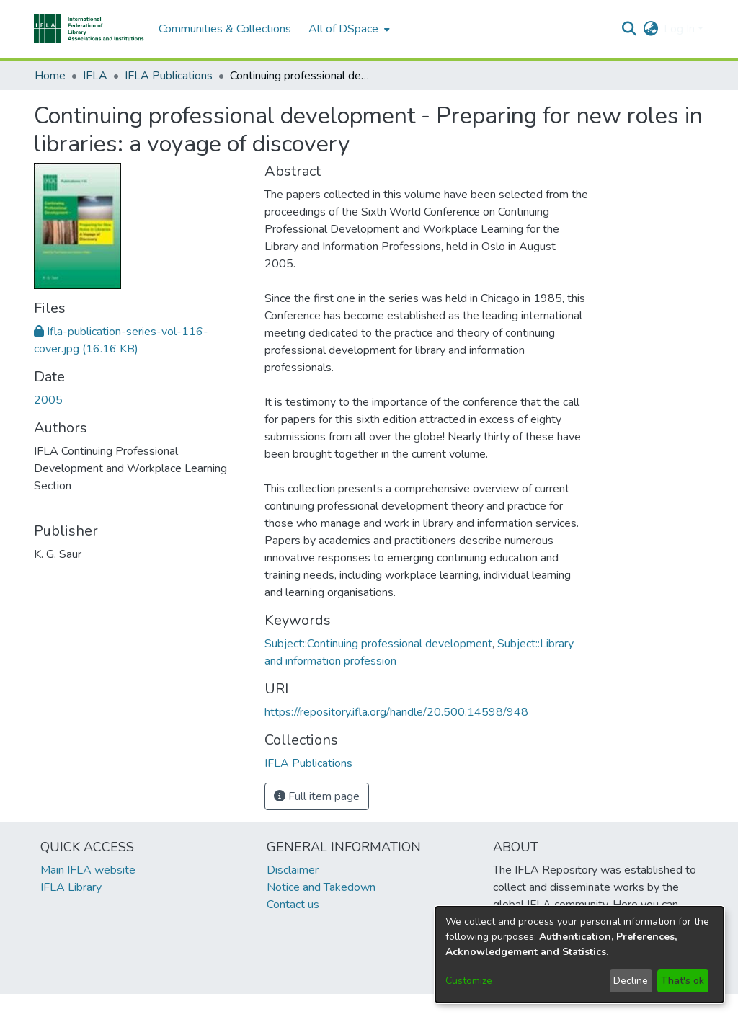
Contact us (293, 904)
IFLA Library (71, 887)
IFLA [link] (95, 76)
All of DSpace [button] (343, 29)
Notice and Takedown (321, 887)
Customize (468, 980)
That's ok (682, 980)
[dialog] (579, 955)
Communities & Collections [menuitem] (225, 29)
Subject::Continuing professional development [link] (378, 644)
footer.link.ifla (305, 1005)
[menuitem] (348, 29)
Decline (630, 980)
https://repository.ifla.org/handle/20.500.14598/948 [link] (396, 712)
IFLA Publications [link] (169, 76)
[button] (89, 28)
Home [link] (50, 76)
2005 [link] (48, 400)
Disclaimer (293, 870)
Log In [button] (681, 29)
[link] (308, 763)
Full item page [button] (317, 796)
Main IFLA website (87, 870)
